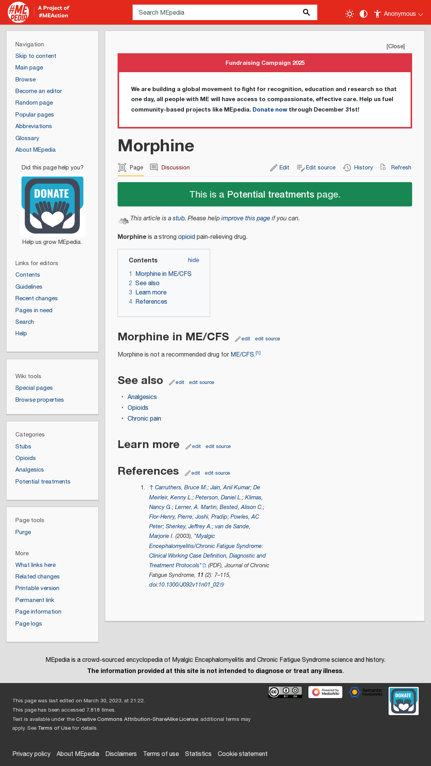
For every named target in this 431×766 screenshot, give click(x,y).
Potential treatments (270, 194)
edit (246, 339)
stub (179, 218)
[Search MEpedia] (225, 12)
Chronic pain (144, 419)
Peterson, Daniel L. (218, 497)
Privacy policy (31, 754)
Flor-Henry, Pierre (170, 516)
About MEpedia (78, 754)
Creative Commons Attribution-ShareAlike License (137, 719)
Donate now (270, 109)
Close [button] (395, 46)
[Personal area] (399, 12)
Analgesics (142, 397)
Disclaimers (121, 754)
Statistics (198, 754)
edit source (267, 339)
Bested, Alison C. (241, 507)
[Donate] (52, 201)
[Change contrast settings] (363, 14)
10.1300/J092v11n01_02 (188, 584)
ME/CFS (242, 355)
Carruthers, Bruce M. (181, 487)
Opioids (138, 408)
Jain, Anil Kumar (230, 487)
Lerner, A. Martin (196, 507)
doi (153, 584)
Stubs (23, 446)
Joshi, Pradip (211, 516)
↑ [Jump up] (151, 487)
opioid (186, 237)
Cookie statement (243, 754)
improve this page (245, 218)
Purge (23, 532)
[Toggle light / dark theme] (349, 14)
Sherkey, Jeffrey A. (189, 526)
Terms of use (161, 754)
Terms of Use (54, 728)
